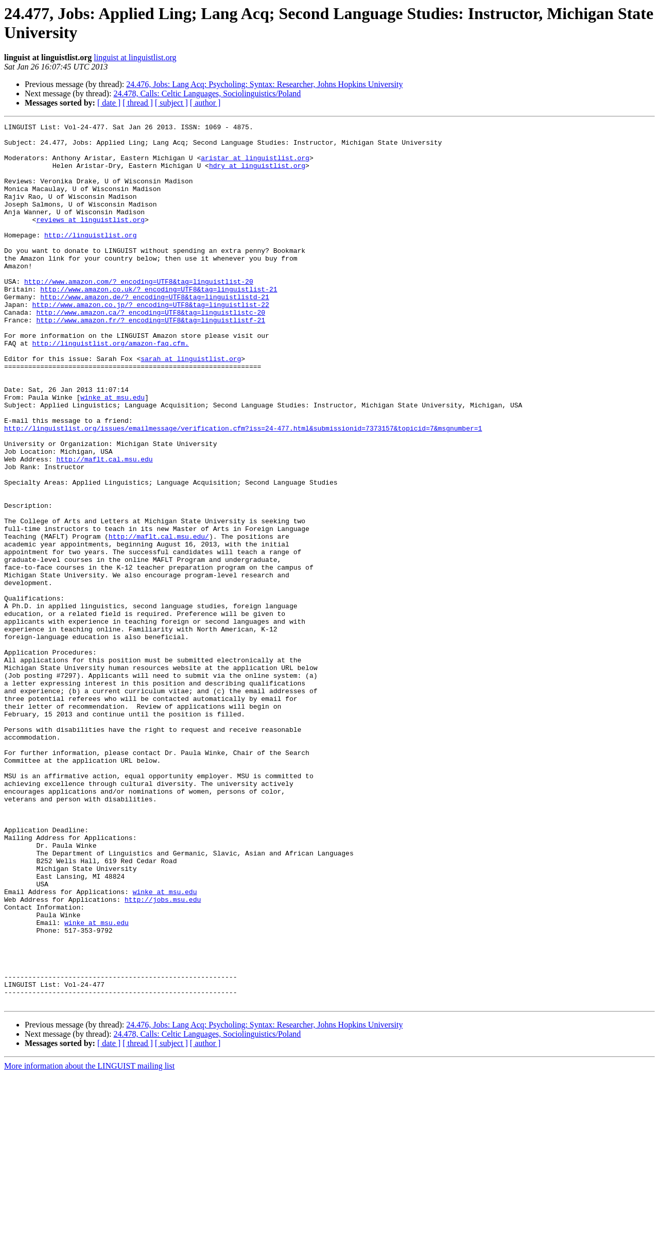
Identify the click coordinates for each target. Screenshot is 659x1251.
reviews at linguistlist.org (90, 239)
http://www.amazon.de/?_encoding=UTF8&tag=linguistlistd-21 (154, 332)
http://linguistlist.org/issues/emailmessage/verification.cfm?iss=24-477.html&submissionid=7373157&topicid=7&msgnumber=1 (243, 489)
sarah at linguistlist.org (191, 406)
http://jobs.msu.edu (163, 1055)
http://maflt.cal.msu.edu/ (159, 619)
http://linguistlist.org (90, 258)
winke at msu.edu (112, 452)
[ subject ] (171, 102)
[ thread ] (138, 102)
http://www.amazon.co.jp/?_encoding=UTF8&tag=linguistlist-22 (150, 341)
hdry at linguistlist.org (257, 174)
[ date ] (108, 102)
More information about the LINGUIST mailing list (89, 1242)
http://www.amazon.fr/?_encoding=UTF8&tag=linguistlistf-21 (150, 360)
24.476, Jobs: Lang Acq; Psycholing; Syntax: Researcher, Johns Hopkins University (264, 84)
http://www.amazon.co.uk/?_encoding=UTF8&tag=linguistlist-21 (158, 323)
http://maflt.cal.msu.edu (104, 527)
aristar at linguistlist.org (255, 165)
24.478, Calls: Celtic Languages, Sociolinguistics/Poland (207, 93)
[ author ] (205, 102)
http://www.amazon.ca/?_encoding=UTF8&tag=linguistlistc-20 (150, 350)
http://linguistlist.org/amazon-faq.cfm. (110, 387)
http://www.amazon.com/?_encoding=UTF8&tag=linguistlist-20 (138, 313)
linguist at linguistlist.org (135, 57)
